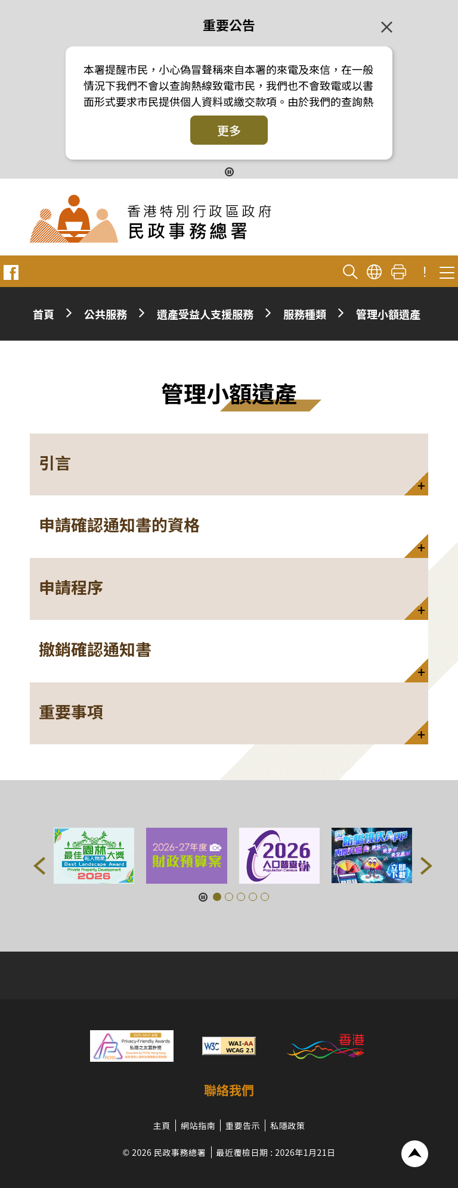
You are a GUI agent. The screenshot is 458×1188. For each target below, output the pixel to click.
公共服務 (105, 314)
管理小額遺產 (388, 314)
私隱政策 (287, 1125)
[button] (229, 465)
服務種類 (304, 314)
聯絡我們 (229, 1090)
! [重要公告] (424, 272)
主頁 (162, 1125)
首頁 (43, 314)
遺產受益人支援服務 (205, 314)
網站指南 (198, 1125)
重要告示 (242, 1125)
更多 (229, 130)
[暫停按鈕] (229, 171)
